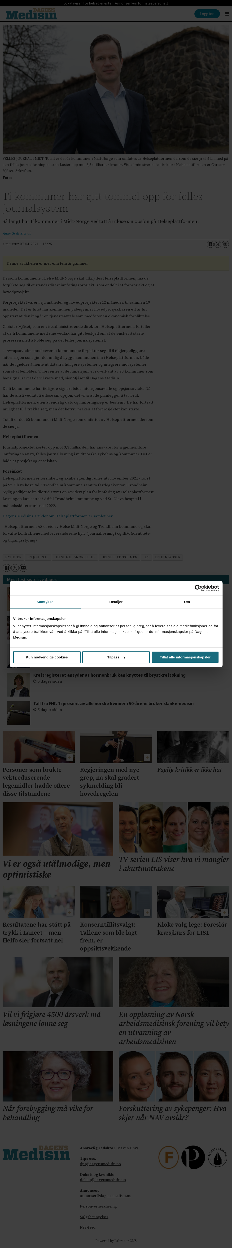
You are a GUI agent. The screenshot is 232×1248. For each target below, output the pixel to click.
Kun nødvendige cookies (47, 657)
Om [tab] (187, 602)
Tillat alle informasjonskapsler (185, 657)
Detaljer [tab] (116, 602)
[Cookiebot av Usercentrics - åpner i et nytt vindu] (198, 588)
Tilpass (116, 657)
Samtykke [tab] (45, 602)
